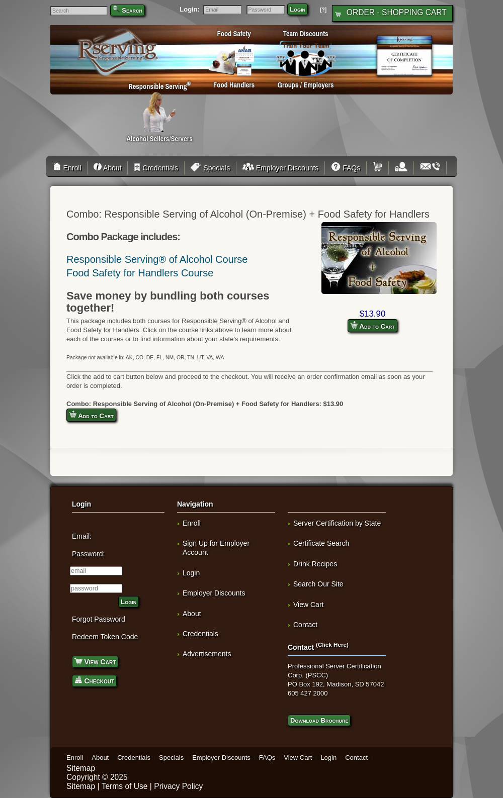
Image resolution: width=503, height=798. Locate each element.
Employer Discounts (280, 168)
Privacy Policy (178, 786)
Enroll (68, 168)
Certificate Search (321, 543)
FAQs (345, 168)
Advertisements (207, 654)
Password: (88, 554)
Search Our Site (318, 584)
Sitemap (80, 768)
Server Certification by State (337, 523)
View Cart (95, 661)
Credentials (156, 168)
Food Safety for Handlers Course (139, 272)
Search (132, 10)
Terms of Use (125, 786)
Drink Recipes (315, 564)
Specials (210, 168)
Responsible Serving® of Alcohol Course (157, 259)
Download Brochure (319, 720)
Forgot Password (98, 619)
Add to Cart (372, 325)
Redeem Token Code (105, 637)
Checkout (94, 680)
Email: (82, 536)
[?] (323, 10)
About (107, 168)
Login (297, 9)
